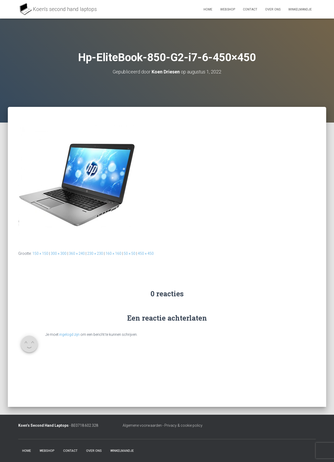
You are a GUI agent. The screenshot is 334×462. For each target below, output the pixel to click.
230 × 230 (95, 253)
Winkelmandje (300, 9)
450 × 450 (146, 253)
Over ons (273, 9)
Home (208, 9)
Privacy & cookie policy (183, 425)
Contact (250, 9)
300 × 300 (59, 253)
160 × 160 (113, 253)
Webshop (227, 9)
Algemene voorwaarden (142, 425)
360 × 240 (77, 253)
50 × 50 (129, 253)
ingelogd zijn (69, 334)
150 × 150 (40, 253)
